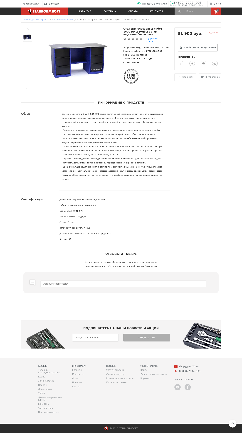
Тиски (41, 393)
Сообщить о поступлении (200, 47)
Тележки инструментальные (49, 371)
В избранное (212, 77)
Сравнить (187, 77)
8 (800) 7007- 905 (187, 2)
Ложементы (45, 389)
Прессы (42, 385)
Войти (215, 3)
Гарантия (85, 11)
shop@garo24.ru (188, 366)
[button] (27, 29)
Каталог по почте (116, 382)
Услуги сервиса (115, 370)
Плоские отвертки (48, 412)
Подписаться (146, 337)
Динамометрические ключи (50, 398)
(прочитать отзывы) (153, 39)
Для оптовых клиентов (153, 374)
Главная (76, 370)
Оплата (133, 11)
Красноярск (31, 3)
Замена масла (46, 381)
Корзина (145, 378)
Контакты (156, 11)
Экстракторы (45, 408)
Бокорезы (43, 404)
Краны (42, 376)
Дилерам (51, 3)
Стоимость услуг (116, 374)
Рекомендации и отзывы (120, 378)
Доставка (110, 11)
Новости (77, 382)
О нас (75, 378)
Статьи (76, 386)
